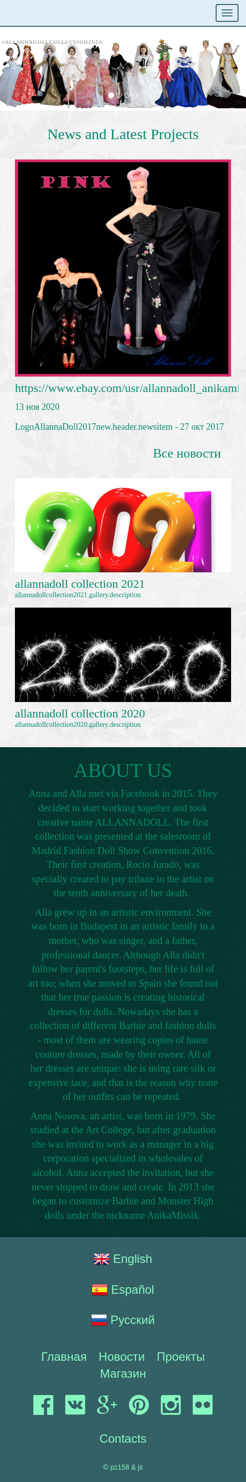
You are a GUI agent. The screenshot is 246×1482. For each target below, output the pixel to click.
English (123, 1259)
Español (123, 1290)
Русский (123, 1320)
